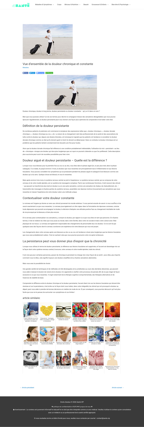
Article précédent (27, 388)
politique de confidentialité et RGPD (64, 407)
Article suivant (117, 388)
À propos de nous (85, 407)
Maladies (26, 67)
